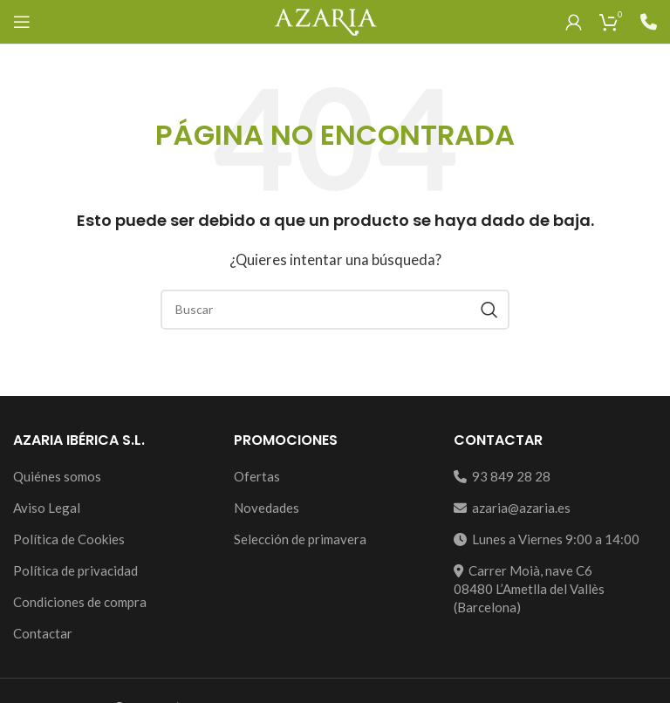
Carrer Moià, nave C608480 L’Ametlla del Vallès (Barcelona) (529, 589)
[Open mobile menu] (21, 21)
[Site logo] (325, 20)
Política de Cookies (69, 539)
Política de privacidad (75, 570)
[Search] (335, 310)
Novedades (266, 507)
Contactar (42, 633)
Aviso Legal (46, 507)
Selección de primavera (300, 539)
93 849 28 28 (502, 476)
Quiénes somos (57, 476)
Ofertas (257, 476)
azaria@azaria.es (512, 507)
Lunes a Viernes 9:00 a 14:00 (546, 539)
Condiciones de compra (80, 602)
